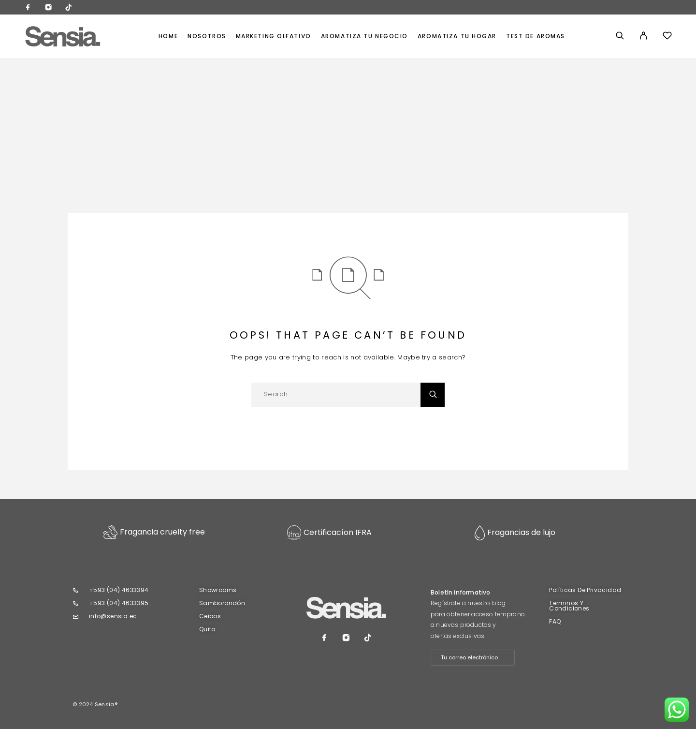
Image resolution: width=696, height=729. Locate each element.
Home (168, 36)
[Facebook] (28, 8)
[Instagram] (48, 8)
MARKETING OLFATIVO (273, 36)
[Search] (620, 36)
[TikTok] (68, 8)
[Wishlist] (667, 37)
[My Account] (643, 36)
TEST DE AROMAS (535, 36)
